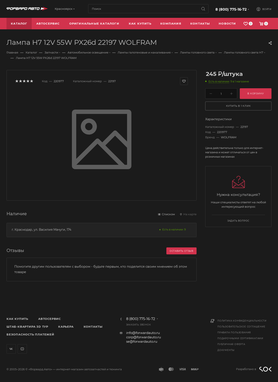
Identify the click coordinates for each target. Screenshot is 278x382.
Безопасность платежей (30, 334)
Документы (226, 350)
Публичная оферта (231, 344)
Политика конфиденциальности (241, 320)
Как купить (17, 318)
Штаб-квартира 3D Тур (27, 326)
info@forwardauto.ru (143, 333)
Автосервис (49, 318)
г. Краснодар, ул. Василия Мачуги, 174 (41, 230)
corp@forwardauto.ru (143, 337)
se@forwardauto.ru (141, 341)
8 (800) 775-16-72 (231, 9)
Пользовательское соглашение (241, 326)
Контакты (93, 326)
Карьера (66, 326)
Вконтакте (11, 349)
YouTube (22, 349)
